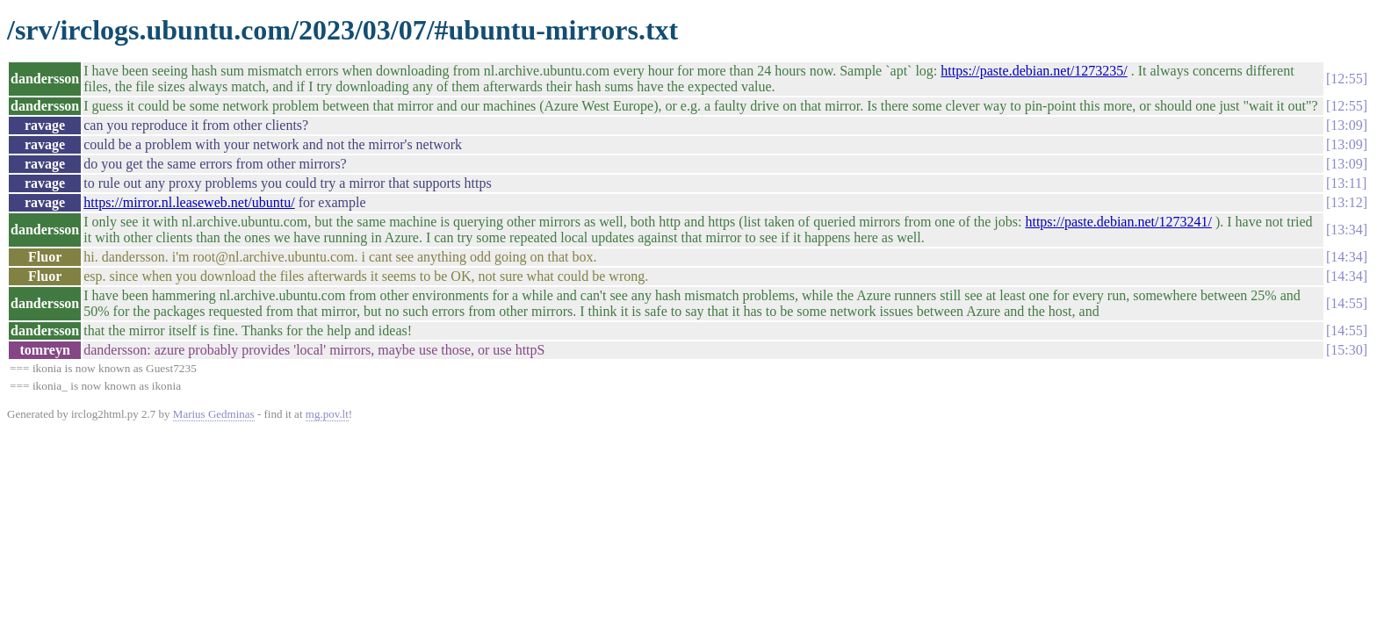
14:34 (1346, 256)
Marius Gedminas (214, 413)
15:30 (1346, 349)
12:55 (1346, 78)
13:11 (1346, 183)
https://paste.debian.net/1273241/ (1118, 221)
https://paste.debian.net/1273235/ (1034, 70)
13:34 (1346, 229)
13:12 (1346, 202)
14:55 (1346, 303)
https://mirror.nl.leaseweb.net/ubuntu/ (188, 202)
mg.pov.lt (327, 413)
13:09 (1346, 125)
